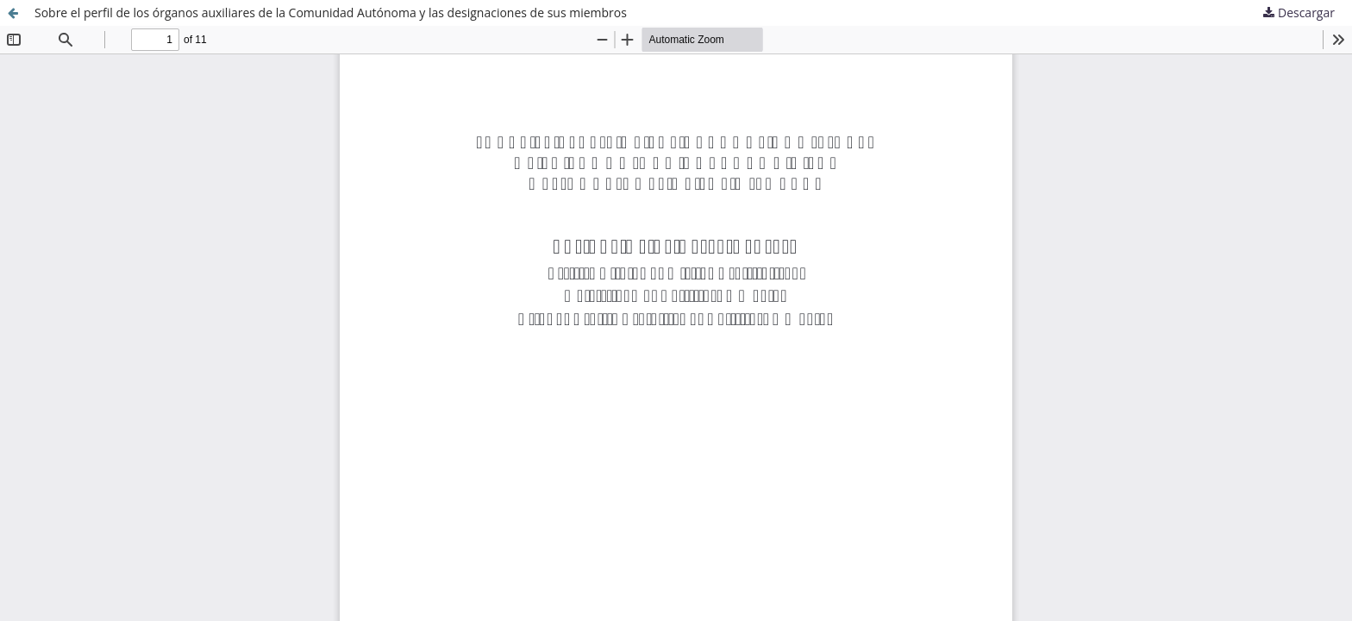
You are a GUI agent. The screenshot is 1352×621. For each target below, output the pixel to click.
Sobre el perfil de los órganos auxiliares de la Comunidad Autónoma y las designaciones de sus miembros (330, 12)
